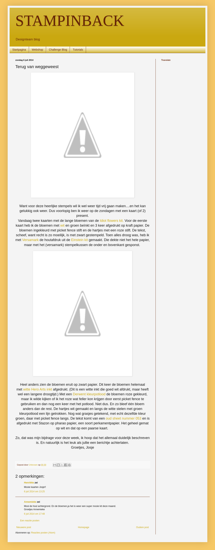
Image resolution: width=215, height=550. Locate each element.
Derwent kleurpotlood (89, 394)
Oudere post (142, 527)
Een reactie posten (29, 520)
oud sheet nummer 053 (123, 418)
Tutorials (78, 49)
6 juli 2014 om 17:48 (34, 513)
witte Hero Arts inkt (37, 389)
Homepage (83, 527)
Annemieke (30, 502)
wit (62, 225)
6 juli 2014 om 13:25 (34, 491)
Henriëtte (29, 482)
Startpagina (19, 49)
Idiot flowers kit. (112, 221)
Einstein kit (79, 240)
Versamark (31, 240)
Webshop (37, 49)
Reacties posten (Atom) (43, 532)
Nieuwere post (23, 527)
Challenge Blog (58, 49)
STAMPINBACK (69, 20)
